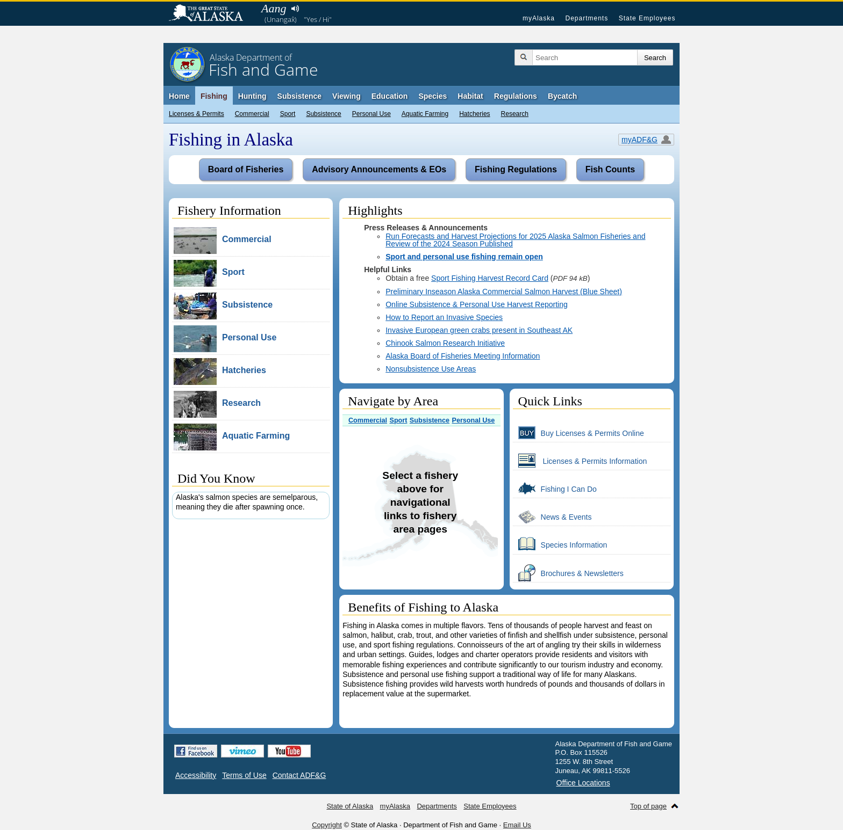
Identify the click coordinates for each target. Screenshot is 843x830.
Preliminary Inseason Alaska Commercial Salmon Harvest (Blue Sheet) (503, 291)
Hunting (252, 96)
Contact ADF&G (299, 775)
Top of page (648, 806)
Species (432, 96)
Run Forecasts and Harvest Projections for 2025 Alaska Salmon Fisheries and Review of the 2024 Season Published (515, 240)
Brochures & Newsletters (568, 572)
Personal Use (371, 114)
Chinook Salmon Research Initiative (445, 343)
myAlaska (539, 18)
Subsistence (323, 114)
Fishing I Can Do (555, 488)
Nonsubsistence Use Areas (430, 369)
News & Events (552, 516)
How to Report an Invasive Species (444, 317)
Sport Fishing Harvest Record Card (489, 278)
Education (390, 96)
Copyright (327, 825)
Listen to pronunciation (295, 8)
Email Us (517, 825)
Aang (273, 8)
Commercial (252, 114)
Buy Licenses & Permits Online (578, 432)
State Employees (647, 18)
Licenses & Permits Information (580, 460)
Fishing (214, 96)
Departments (586, 18)
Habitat (470, 96)
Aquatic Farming (425, 114)
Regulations (515, 96)
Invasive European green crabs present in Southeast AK (479, 330)
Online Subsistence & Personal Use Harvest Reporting (476, 304)
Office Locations (583, 782)
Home (179, 96)
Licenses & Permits (196, 114)
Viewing (346, 96)
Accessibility (195, 775)
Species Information (560, 544)
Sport (288, 114)
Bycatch (562, 96)
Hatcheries (474, 114)
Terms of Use (244, 775)
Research (514, 114)
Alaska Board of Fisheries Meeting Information (462, 356)
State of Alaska (211, 14)
